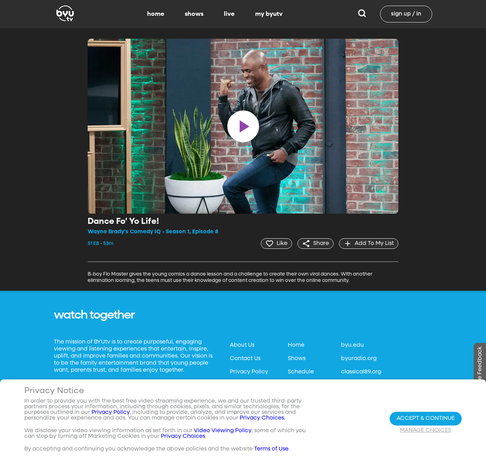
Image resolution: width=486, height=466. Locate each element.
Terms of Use (271, 449)
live (229, 14)
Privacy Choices (183, 436)
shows (194, 14)
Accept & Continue (426, 418)
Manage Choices (425, 430)
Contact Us (245, 358)
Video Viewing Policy (222, 431)
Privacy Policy (249, 372)
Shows (296, 358)
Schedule (301, 372)
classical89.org (361, 372)
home (155, 14)
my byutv (269, 14)
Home (296, 345)
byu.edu (352, 345)
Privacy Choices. (262, 418)
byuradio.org (359, 358)
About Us (242, 345)
